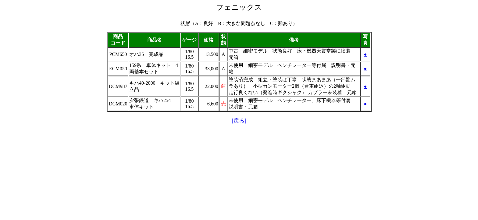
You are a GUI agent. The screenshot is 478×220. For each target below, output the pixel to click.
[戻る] (239, 121)
